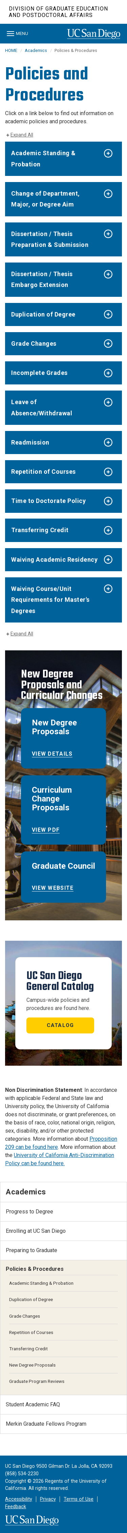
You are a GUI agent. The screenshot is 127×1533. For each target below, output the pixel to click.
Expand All (21, 135)
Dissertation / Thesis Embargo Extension (42, 279)
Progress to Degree (29, 1211)
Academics (36, 50)
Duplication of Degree (43, 314)
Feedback (15, 1507)
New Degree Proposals (32, 1365)
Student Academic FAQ (33, 1404)
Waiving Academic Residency (54, 559)
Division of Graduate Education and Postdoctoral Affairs (58, 11)
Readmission (30, 442)
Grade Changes (34, 343)
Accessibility (18, 1499)
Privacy (48, 1499)
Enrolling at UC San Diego (36, 1231)
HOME (11, 50)
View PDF (46, 830)
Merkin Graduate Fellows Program (46, 1424)
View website (52, 888)
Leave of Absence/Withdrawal (41, 407)
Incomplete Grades (39, 372)
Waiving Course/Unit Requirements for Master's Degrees (50, 599)
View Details (52, 754)
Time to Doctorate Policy (48, 500)
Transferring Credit (40, 530)
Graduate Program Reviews (36, 1381)
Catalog (60, 1025)
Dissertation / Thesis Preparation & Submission (49, 239)
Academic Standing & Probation (43, 158)
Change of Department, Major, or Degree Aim (45, 199)
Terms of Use (78, 1499)
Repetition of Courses (43, 471)
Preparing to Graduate (31, 1250)
